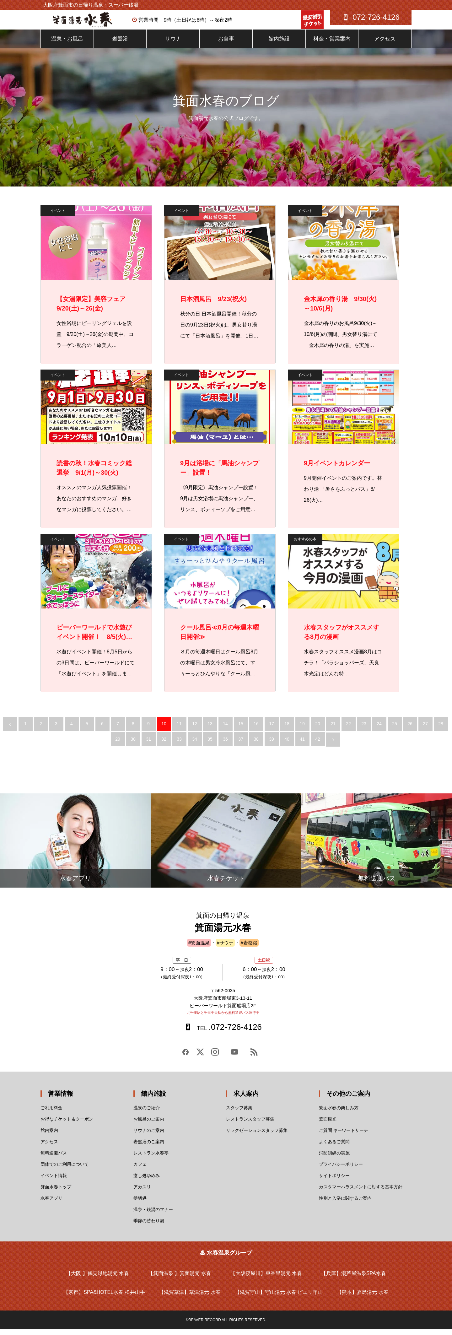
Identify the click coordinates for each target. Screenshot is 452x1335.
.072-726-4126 (228, 1032)
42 (317, 744)
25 (394, 729)
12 (194, 729)
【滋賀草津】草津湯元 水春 (189, 1297)
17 (271, 729)
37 (240, 744)
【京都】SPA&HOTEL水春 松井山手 (104, 1297)
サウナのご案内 (148, 1135)
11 (179, 729)
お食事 (226, 44)
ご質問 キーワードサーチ (344, 1135)
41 (302, 744)
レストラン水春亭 (151, 1158)
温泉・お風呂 (67, 44)
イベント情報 (53, 1181)
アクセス (385, 44)
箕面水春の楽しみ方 (338, 1113)
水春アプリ (51, 1203)
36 (225, 744)
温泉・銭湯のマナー (153, 1215)
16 (256, 729)
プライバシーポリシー (341, 1169)
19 (302, 729)
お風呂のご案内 (148, 1124)
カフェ (140, 1169)
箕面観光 (327, 1124)
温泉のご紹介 (146, 1113)
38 (256, 744)
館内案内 (49, 1135)
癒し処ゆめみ (146, 1181)
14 (225, 729)
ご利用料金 (51, 1113)
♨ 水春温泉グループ (226, 1258)
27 (425, 729)
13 (210, 729)
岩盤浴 (120, 44)
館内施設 (279, 44)
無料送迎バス (53, 1158)
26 (409, 729)
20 (317, 729)
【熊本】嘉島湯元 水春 (362, 1297)
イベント (57, 216)
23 (363, 729)
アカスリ (142, 1192)
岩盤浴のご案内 (148, 1147)
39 (271, 744)
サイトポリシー (334, 1181)
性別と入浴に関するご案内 (345, 1203)
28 (440, 729)
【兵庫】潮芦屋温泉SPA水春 (353, 1279)
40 (286, 744)
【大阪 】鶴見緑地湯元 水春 (97, 1279)
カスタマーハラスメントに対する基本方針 (360, 1192)
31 (148, 744)
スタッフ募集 (239, 1113)
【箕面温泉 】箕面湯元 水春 (179, 1279)
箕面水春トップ (55, 1192)
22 (348, 729)
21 (333, 729)
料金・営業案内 (332, 44)
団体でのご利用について (64, 1169)
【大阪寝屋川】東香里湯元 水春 (266, 1279)
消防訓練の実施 (334, 1158)
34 (194, 744)
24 (379, 729)
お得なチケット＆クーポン (66, 1124)
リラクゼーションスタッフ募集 (257, 1135)
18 (286, 729)
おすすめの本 (305, 545)
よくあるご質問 (334, 1147)
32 (163, 744)
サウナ (173, 44)
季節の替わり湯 (148, 1226)
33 (179, 744)
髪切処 (140, 1203)
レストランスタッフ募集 (250, 1124)
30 (133, 744)
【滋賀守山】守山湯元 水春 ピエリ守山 (279, 1297)
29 (117, 744)
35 (210, 744)
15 (240, 729)
